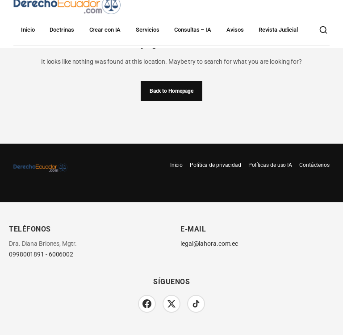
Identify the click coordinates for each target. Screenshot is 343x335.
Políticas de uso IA (270, 165)
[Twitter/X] (171, 304)
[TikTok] (196, 304)
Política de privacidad (215, 165)
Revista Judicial (278, 29)
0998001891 (26, 254)
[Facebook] (147, 304)
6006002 (61, 254)
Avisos (234, 29)
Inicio (27, 29)
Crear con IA (105, 29)
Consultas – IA (192, 29)
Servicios (147, 29)
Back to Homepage (171, 91)
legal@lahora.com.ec (209, 244)
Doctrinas (62, 29)
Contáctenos (314, 165)
